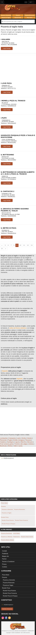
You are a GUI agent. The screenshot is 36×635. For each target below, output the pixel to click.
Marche (23, 442)
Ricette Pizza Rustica (8, 520)
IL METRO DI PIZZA (8, 228)
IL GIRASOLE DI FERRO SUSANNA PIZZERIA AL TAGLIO (15, 210)
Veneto (29, 438)
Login (31, 2)
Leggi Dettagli (7, 48)
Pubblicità (5, 553)
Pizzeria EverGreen (6, 533)
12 (28, 245)
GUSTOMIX (16, 533)
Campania (12, 438)
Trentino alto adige (20, 444)
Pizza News (29, 17)
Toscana (28, 440)
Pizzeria (18, 15)
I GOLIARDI (5, 39)
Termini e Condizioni (8, 561)
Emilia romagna (18, 440)
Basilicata (3, 446)
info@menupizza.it (8, 458)
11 (24, 245)
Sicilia (24, 438)
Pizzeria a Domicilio (6, 15)
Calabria (3, 442)
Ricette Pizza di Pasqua (8, 523)
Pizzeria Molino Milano (7, 540)
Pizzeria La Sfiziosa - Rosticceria (10, 536)
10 (20, 245)
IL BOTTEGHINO (7, 155)
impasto (5, 371)
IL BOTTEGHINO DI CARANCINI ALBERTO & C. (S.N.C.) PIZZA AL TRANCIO (17, 173)
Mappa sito (5, 556)
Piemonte (3, 440)
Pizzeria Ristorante (29, 15)
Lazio (18, 438)
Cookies (4, 567)
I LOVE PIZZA (6, 83)
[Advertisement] (18, 66)
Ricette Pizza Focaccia (21, 520)
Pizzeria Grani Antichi (27, 536)
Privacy (4, 564)
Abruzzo (30, 442)
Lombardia (3, 438)
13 (32, 245)
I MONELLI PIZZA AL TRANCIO (13, 101)
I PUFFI (4, 118)
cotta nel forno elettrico (17, 328)
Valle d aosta (18, 446)
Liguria (17, 442)
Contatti (4, 551)
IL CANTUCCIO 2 (7, 191)
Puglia (10, 440)
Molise (10, 446)
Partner (4, 559)
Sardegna (10, 442)
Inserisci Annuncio (7, 609)
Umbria (30, 444)
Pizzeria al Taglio (6, 17)
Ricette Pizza (18, 17)
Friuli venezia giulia (6, 444)
